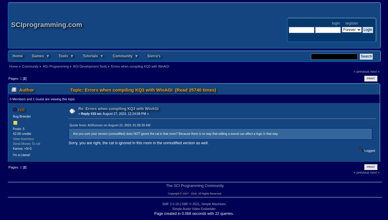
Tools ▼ (66, 56)
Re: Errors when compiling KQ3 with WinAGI (119, 109)
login (336, 23)
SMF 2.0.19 (170, 204)
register (352, 23)
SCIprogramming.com (46, 24)
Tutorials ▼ (93, 56)
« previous (362, 71)
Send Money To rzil (26, 143)
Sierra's (154, 56)
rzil (21, 109)
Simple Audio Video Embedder (194, 209)
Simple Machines (213, 204)
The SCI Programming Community (195, 186)
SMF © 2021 (191, 204)
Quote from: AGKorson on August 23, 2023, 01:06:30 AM (109, 125)
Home (18, 56)
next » (375, 71)
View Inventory (23, 139)
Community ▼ (126, 56)
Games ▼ (41, 56)
